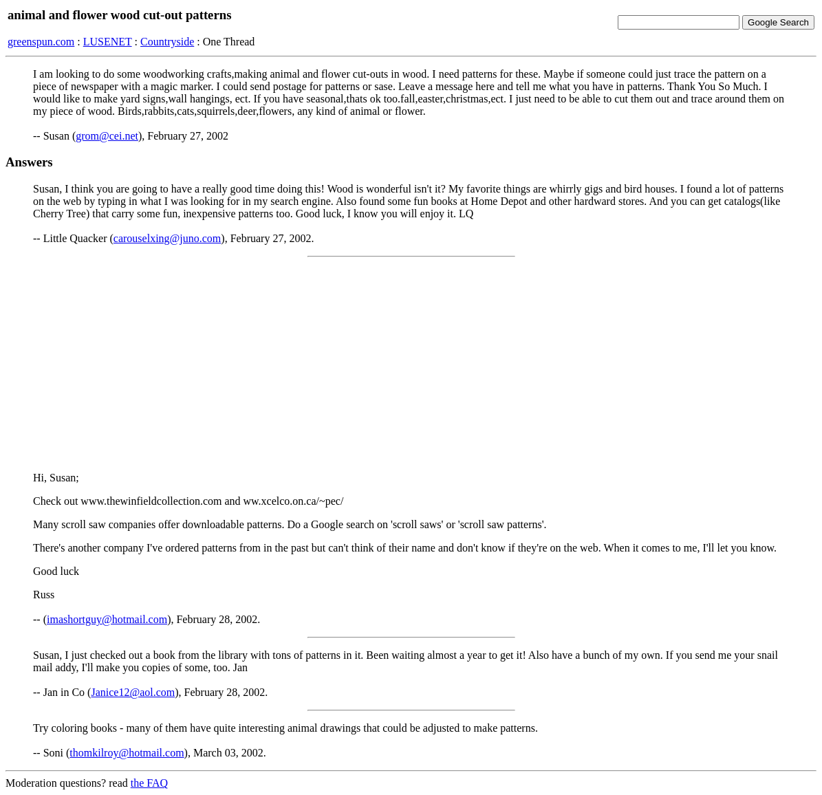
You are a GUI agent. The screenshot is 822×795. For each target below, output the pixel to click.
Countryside (167, 41)
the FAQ (149, 783)
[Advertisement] (411, 364)
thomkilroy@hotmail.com (126, 753)
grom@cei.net (107, 136)
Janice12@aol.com (133, 692)
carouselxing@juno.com (167, 238)
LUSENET (107, 41)
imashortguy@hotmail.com (107, 619)
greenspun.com (41, 41)
